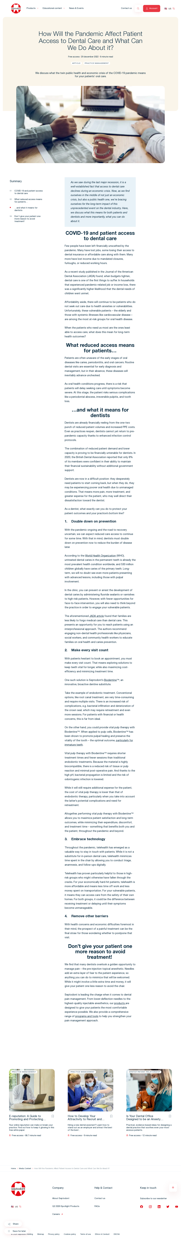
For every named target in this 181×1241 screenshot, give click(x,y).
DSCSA (117, 1234)
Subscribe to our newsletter (153, 1199)
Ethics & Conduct (102, 1234)
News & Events (76, 8)
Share (13, 1224)
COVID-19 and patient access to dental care (28, 192)
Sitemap (40, 1234)
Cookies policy (70, 1234)
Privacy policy (54, 1234)
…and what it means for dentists (25, 209)
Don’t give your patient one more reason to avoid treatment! (27, 219)
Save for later (17, 1231)
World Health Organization (100, 556)
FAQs (97, 1206)
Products (31, 8)
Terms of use (85, 1234)
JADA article (96, 616)
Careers (56, 1214)
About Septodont (60, 1198)
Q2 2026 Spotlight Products (65, 1206)
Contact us (126, 8)
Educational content (52, 8)
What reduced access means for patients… (28, 200)
